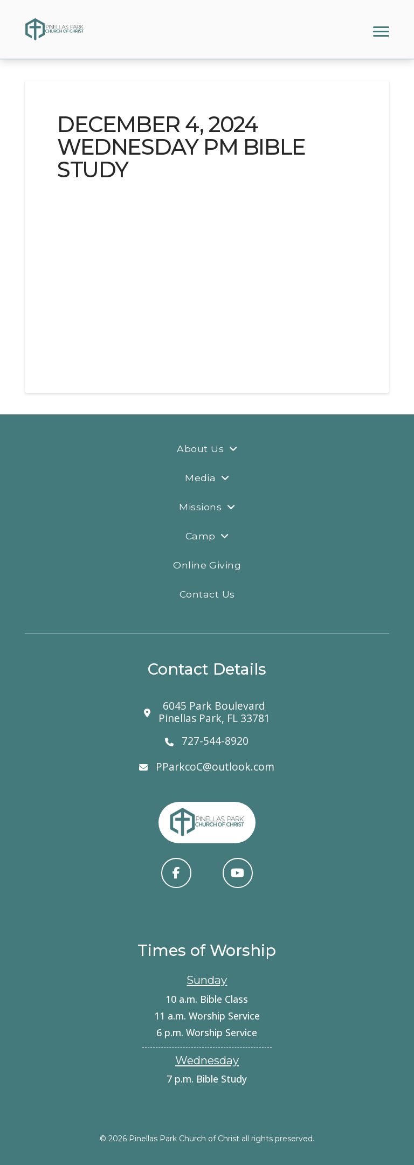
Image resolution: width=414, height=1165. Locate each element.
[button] (381, 31)
